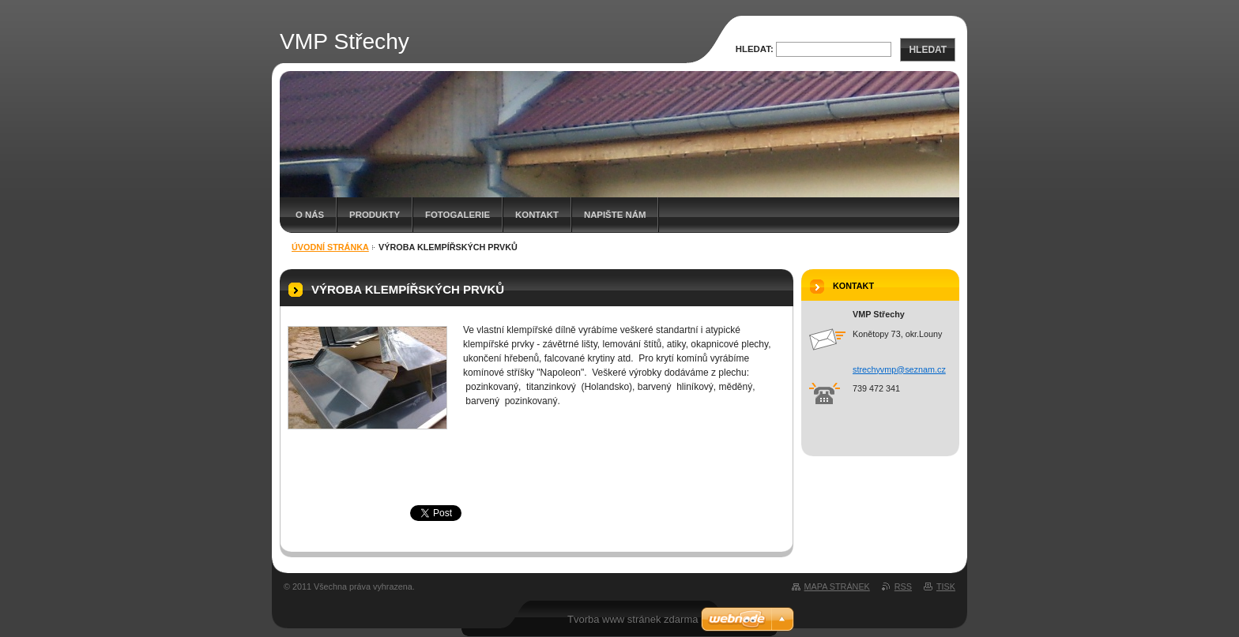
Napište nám (615, 214)
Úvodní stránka (330, 247)
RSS (903, 586)
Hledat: (755, 49)
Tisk (945, 586)
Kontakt (537, 214)
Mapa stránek (837, 586)
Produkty (374, 214)
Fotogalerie (457, 214)
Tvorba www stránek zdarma (632, 619)
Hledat (928, 49)
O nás (310, 214)
